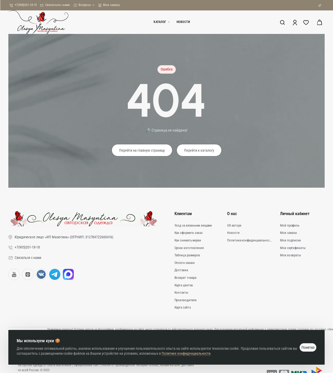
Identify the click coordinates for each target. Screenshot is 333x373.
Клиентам (183, 213)
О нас (232, 213)
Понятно (307, 347)
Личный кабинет (295, 213)
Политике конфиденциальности (186, 353)
